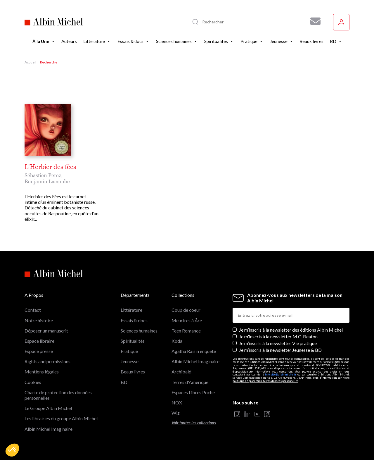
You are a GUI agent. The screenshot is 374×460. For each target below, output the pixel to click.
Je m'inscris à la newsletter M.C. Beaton (278, 336)
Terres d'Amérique (190, 382)
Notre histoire (39, 320)
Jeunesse (129, 361)
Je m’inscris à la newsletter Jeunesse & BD (280, 350)
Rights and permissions (47, 361)
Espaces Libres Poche (193, 392)
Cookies (33, 382)
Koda (177, 341)
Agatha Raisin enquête (194, 351)
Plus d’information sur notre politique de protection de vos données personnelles (291, 379)
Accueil (30, 62)
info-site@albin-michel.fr (280, 374)
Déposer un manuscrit (46, 330)
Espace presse (39, 351)
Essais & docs (134, 320)
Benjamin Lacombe (47, 181)
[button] (12, 450)
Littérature (131, 310)
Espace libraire (39, 341)
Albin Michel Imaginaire (48, 429)
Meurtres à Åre (187, 320)
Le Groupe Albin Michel (48, 408)
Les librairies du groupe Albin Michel (61, 418)
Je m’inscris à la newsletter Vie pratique (278, 343)
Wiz (176, 413)
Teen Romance (186, 330)
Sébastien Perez (43, 175)
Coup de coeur (186, 310)
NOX (177, 402)
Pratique (129, 351)
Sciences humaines (139, 330)
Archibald (181, 371)
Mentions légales (42, 371)
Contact (33, 310)
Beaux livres (133, 371)
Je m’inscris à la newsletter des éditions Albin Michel (291, 329)
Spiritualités (133, 341)
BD (124, 382)
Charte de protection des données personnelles (58, 395)
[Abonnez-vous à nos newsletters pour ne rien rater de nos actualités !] (313, 21)
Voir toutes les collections (194, 422)
